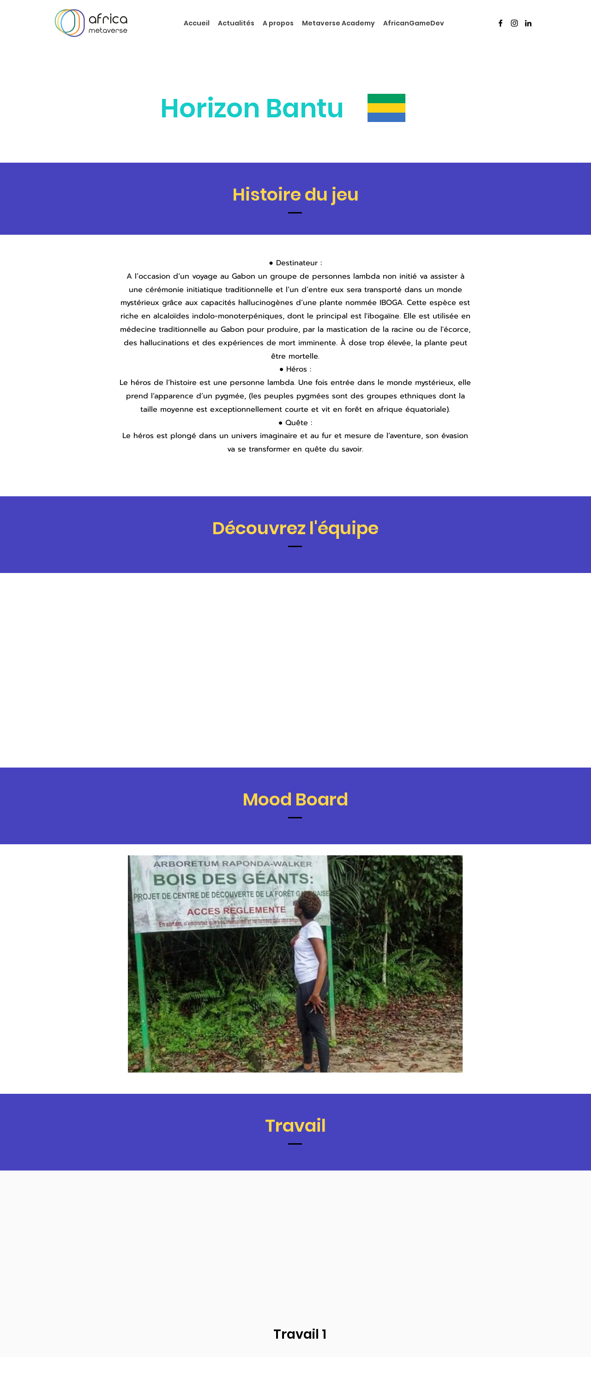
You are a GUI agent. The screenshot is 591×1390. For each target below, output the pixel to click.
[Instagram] (514, 23)
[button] (295, 964)
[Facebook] (500, 23)
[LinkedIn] (528, 23)
